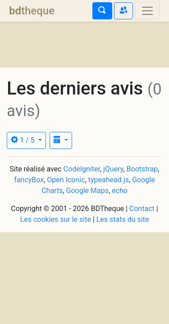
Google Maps (87, 190)
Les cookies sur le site (55, 219)
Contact (142, 208)
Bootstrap (142, 169)
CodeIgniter (82, 169)
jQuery (113, 169)
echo (120, 190)
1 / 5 (23, 140)
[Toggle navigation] (147, 11)
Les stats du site (122, 219)
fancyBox (29, 180)
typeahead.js (108, 180)
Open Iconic (66, 180)
